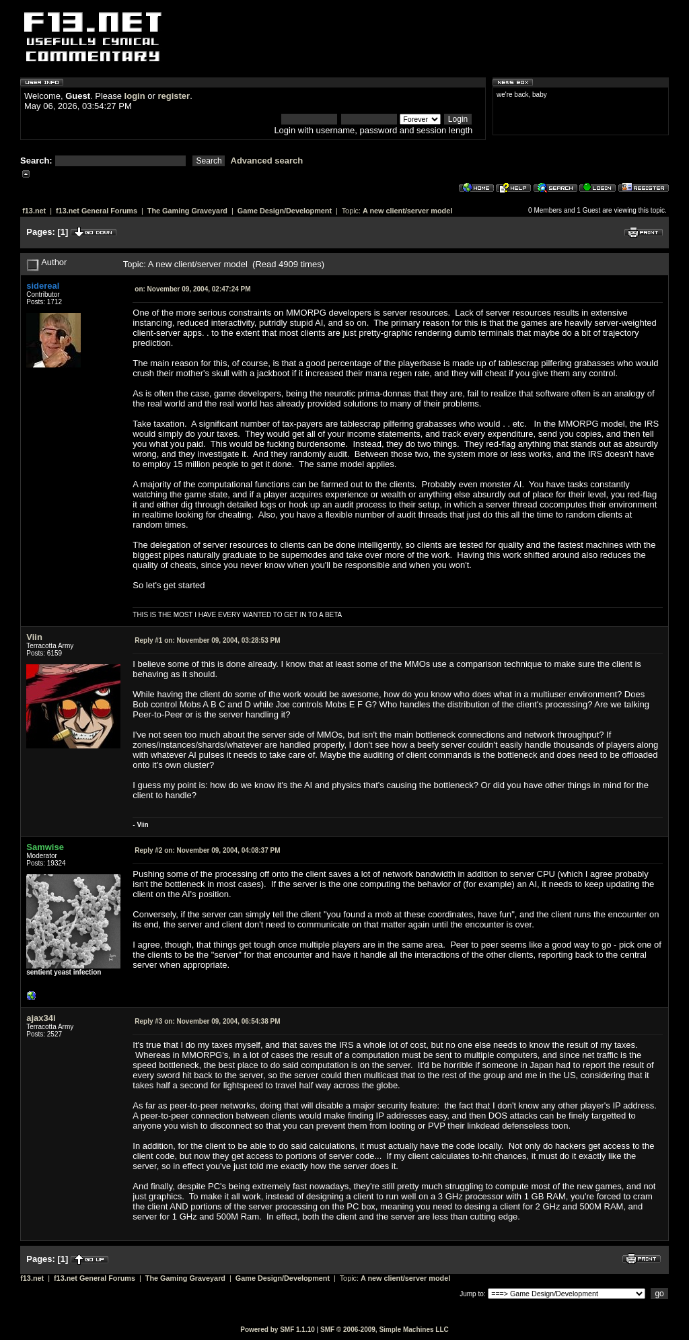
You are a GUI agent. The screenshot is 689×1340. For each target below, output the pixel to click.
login (134, 96)
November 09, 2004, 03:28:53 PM (207, 640)
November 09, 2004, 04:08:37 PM (207, 850)
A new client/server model (407, 211)
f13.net (34, 211)
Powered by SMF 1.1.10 (277, 1329)
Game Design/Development (285, 211)
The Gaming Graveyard (187, 211)
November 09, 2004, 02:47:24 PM (192, 289)
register (173, 96)
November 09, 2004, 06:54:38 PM (207, 1021)
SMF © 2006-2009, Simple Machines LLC (384, 1329)
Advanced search (267, 160)
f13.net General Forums (96, 211)
